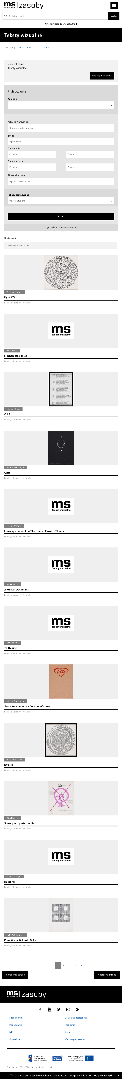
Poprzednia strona (15, 974)
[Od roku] (32, 154)
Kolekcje (12, 98)
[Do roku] (90, 154)
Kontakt (68, 1032)
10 (88, 965)
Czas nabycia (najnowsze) (61, 245)
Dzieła (45, 47)
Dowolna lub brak (61, 200)
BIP (10, 1032)
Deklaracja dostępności (76, 1017)
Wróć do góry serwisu (76, 1039)
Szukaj (114, 16)
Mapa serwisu (16, 1024)
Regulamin (70, 1024)
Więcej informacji (102, 75)
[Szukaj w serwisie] (55, 16)
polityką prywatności (100, 1075)
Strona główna (26, 47)
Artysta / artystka (18, 121)
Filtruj (61, 216)
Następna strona (107, 974)
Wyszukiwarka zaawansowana (60, 23)
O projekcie (14, 1039)
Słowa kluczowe (16, 175)
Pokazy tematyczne (18, 194)
